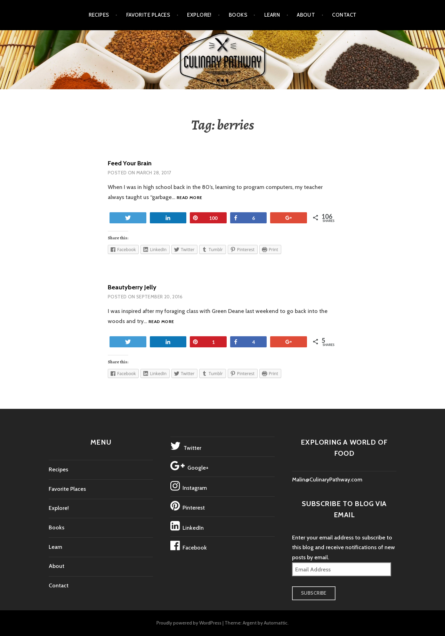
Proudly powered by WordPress (188, 623)
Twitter (185, 446)
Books (238, 15)
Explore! (199, 15)
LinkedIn (187, 525)
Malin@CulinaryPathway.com (327, 479)
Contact (344, 15)
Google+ (189, 465)
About (306, 15)
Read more (189, 198)
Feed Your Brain (130, 163)
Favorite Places (148, 15)
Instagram (188, 486)
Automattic (276, 623)
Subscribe (313, 593)
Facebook (188, 545)
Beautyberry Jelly (132, 287)
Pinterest (187, 505)
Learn (272, 15)
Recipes (99, 15)
